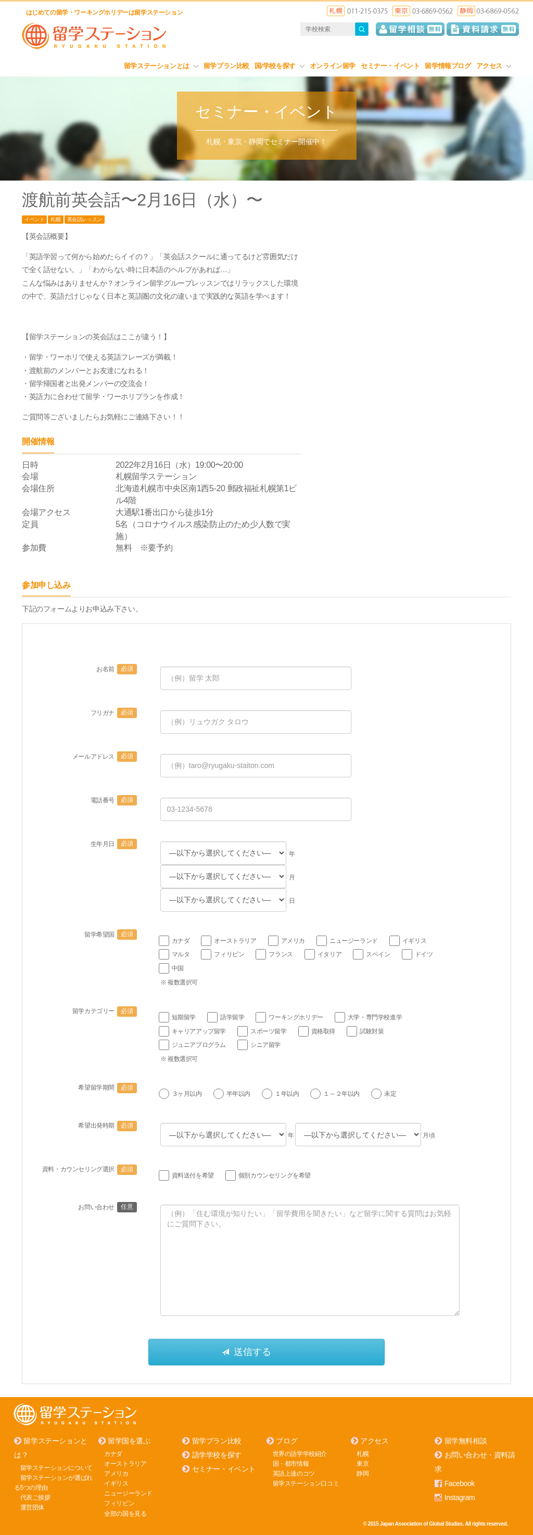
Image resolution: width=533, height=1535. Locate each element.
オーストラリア (125, 1463)
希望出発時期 (107, 1125)
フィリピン (119, 1503)
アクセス (493, 66)
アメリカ (116, 1473)
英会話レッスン (84, 219)
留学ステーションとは (161, 66)
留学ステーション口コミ (306, 1483)
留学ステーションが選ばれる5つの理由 (53, 1482)
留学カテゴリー (104, 1011)
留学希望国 (110, 934)
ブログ (286, 1440)
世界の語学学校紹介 (300, 1453)
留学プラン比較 (226, 66)
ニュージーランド (128, 1492)
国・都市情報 (291, 1463)
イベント (34, 219)
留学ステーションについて (56, 1467)
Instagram (460, 1497)
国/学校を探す (279, 66)
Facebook (460, 1483)
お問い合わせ (107, 1207)
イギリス (116, 1483)
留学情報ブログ (448, 66)
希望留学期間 (107, 1087)
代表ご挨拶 (35, 1497)
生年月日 (114, 844)
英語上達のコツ (294, 1473)
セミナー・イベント (390, 66)
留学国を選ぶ (129, 1440)
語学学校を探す (217, 1455)
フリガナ (114, 713)
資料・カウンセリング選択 (89, 1169)
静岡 (363, 1473)
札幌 (55, 219)
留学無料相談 (466, 1440)
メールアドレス (104, 756)
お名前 (116, 669)
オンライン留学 (333, 66)
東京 (363, 1463)
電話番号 (114, 800)
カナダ (113, 1453)
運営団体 (32, 1507)
